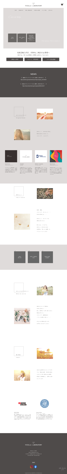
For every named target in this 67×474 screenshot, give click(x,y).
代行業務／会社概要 (37, 10)
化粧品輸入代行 (21, 10)
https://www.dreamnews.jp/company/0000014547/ (33, 86)
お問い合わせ (50, 10)
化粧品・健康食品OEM (28, 10)
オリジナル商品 (44, 10)
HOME (16, 10)
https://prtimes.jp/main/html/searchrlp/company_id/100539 (33, 79)
